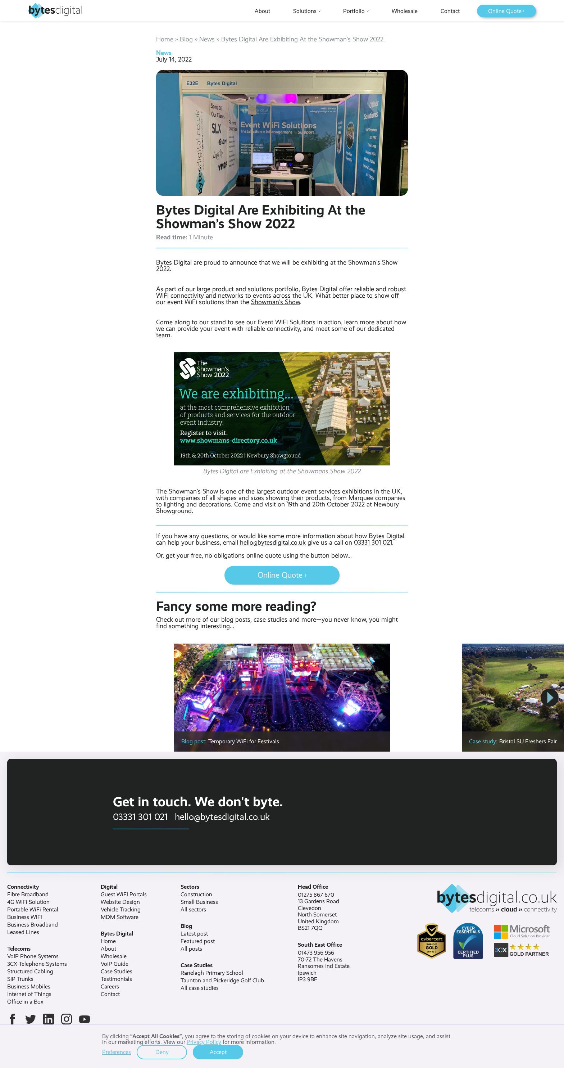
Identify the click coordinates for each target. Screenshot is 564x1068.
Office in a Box (25, 1002)
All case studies (200, 988)
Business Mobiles (28, 987)
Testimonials (116, 979)
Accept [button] (218, 1052)
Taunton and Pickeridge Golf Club (222, 980)
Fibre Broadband (28, 894)
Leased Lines (23, 932)
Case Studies (116, 971)
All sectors (193, 909)
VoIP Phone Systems (33, 956)
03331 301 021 (373, 542)
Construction (196, 894)
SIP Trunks (20, 979)
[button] (549, 698)
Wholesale (114, 956)
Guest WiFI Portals (124, 894)
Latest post (194, 934)
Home (164, 39)
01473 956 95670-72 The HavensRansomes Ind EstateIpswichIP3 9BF (324, 966)
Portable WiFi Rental (32, 909)
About (108, 949)
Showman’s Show (193, 491)
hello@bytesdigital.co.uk (273, 542)
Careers (110, 987)
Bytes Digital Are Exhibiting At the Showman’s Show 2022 (302, 39)
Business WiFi (24, 917)
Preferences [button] (116, 1052)
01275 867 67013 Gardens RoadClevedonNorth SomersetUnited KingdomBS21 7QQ (318, 911)
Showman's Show (275, 302)
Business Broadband (32, 925)
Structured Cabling (30, 971)
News (207, 39)
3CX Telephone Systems (37, 964)
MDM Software (119, 917)
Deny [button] (162, 1052)
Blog (186, 39)
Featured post (198, 941)
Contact (110, 994)
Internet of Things (29, 994)
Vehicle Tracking (121, 909)
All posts (191, 949)
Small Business (199, 902)
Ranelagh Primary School (212, 973)
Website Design (120, 902)
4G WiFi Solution (28, 902)
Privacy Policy (204, 1041)
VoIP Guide (114, 964)
